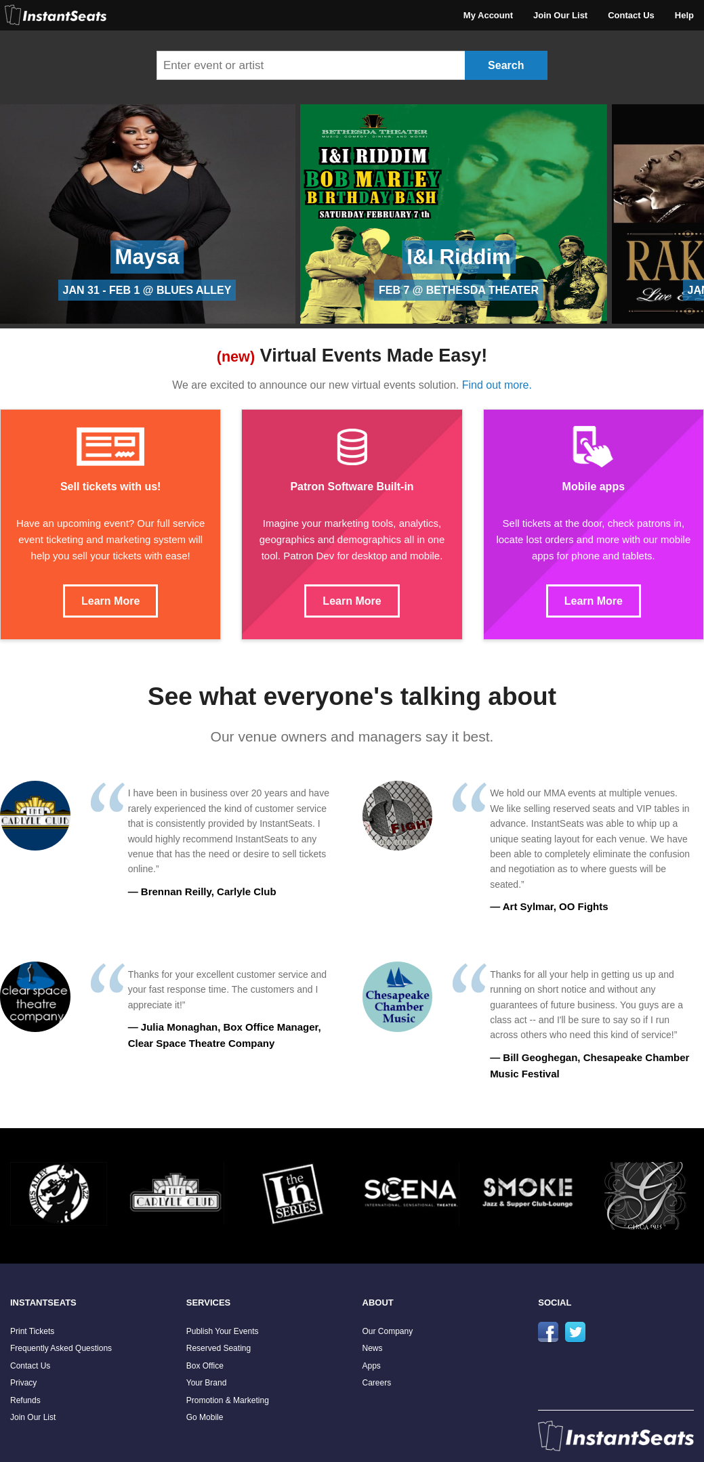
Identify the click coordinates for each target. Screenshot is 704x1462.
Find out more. (497, 385)
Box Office (205, 1366)
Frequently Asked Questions (61, 1348)
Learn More (110, 601)
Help (684, 15)
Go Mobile (205, 1417)
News (373, 1348)
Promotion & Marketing (227, 1400)
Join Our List (560, 15)
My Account (488, 15)
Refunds (25, 1400)
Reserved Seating (218, 1348)
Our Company (388, 1331)
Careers (377, 1383)
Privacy (23, 1383)
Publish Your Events (222, 1331)
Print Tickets (32, 1331)
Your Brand (206, 1383)
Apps (372, 1366)
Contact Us (631, 15)
